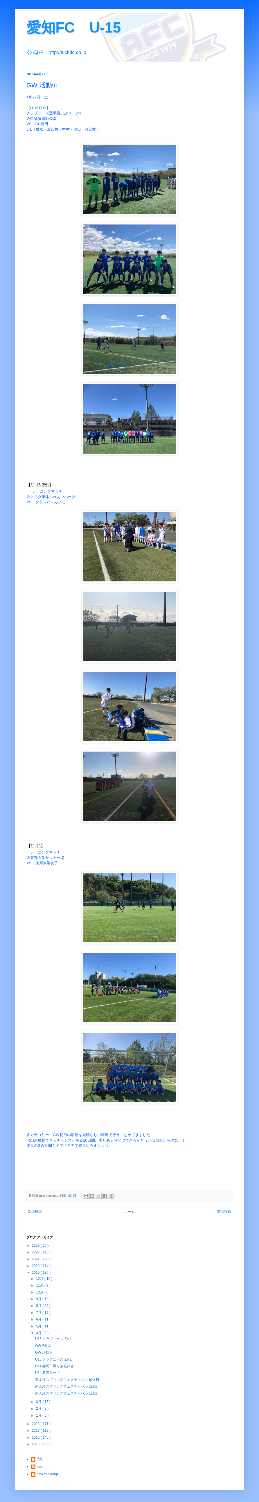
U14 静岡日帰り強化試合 (54, 1366)
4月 (39, 1333)
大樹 (40, 1459)
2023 (36, 1246)
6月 (39, 1319)
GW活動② (43, 1346)
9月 (39, 1299)
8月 (39, 1306)
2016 (36, 1437)
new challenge (48, 1474)
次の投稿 (35, 1212)
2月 (39, 1408)
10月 (40, 1292)
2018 (36, 1424)
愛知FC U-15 (73, 27)
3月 (39, 1402)
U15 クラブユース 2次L (53, 1339)
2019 (36, 1273)
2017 (36, 1431)
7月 (39, 1313)
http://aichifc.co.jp (67, 52)
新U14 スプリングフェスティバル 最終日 (67, 1380)
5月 (39, 1326)
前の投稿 (224, 1212)
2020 (36, 1266)
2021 (36, 1259)
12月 (40, 1279)
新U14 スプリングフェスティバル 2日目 (66, 1386)
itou (39, 1467)
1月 (39, 1415)
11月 (40, 1285)
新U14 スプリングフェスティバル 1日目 (66, 1393)
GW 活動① (43, 1352)
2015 (36, 1444)
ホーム (129, 1212)
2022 (36, 1252)
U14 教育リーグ (47, 1373)
